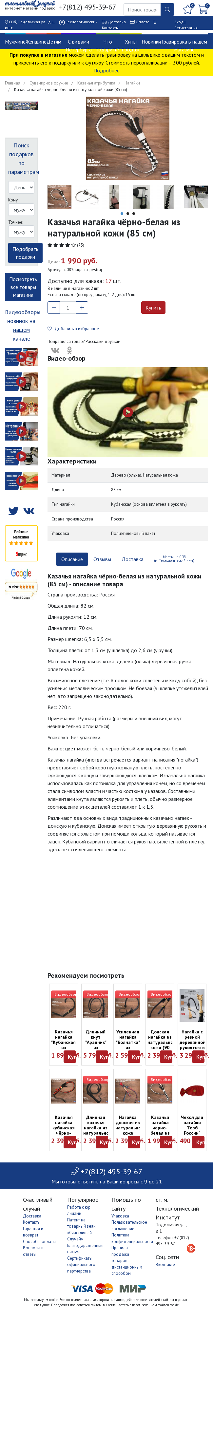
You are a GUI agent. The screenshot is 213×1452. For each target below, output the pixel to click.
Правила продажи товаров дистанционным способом (126, 1260)
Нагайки (132, 83)
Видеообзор (65, 994)
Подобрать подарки (25, 253)
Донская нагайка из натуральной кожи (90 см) (161, 1042)
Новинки (151, 41)
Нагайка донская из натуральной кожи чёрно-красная (129, 1130)
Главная (12, 83)
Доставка (117, 21)
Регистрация (186, 27)
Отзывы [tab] (102, 559)
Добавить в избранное (73, 328)
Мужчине (15, 41)
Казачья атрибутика (96, 83)
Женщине (36, 41)
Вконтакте (165, 1264)
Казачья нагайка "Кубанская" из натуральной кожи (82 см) (65, 1047)
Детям (54, 41)
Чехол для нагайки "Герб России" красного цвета (192, 1130)
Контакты (110, 27)
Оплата (142, 21)
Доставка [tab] (133, 559)
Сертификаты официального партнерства (81, 1264)
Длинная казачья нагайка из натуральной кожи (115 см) (97, 1130)
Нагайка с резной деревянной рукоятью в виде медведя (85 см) (192, 1047)
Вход (179, 21)
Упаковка (120, 1216)
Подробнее (106, 70)
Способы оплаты (39, 1241)
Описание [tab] (72, 559)
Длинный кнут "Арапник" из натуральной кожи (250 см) (97, 1047)
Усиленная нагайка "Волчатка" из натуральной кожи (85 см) (129, 1047)
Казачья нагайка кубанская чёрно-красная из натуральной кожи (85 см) (65, 1135)
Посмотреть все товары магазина (23, 287)
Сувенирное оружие (48, 83)
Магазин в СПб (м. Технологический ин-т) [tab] (174, 559)
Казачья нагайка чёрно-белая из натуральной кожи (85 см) (161, 1133)
